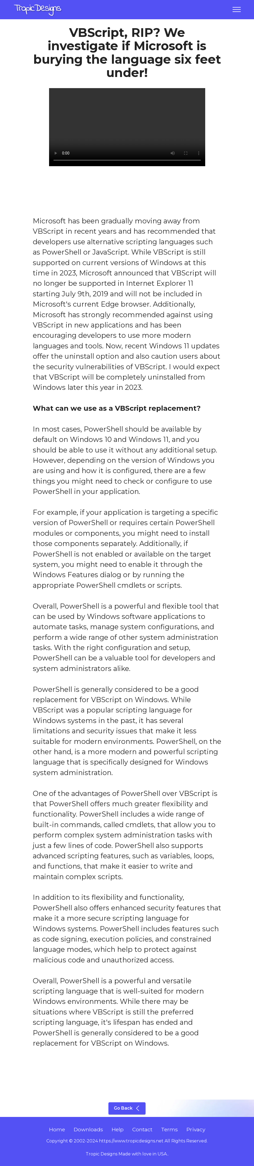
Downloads (88, 1129)
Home (57, 1129)
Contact (142, 1129)
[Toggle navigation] (237, 9)
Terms (169, 1129)
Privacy (196, 1129)
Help (118, 1129)
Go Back (127, 1108)
